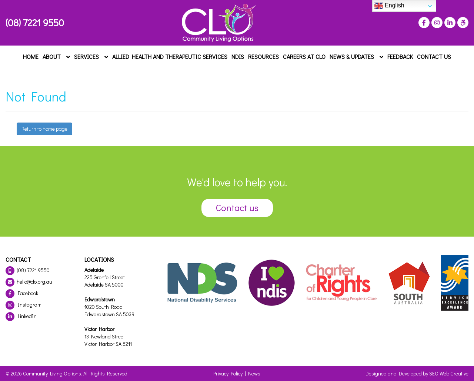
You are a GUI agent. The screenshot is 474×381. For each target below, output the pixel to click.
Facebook (22, 293)
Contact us (237, 207)
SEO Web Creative (448, 373)
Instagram (23, 304)
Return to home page (44, 128)
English (389, 5)
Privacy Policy (228, 373)
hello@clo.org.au (29, 281)
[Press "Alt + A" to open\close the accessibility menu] (461, 22)
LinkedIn (21, 316)
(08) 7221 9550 (35, 22)
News (254, 373)
